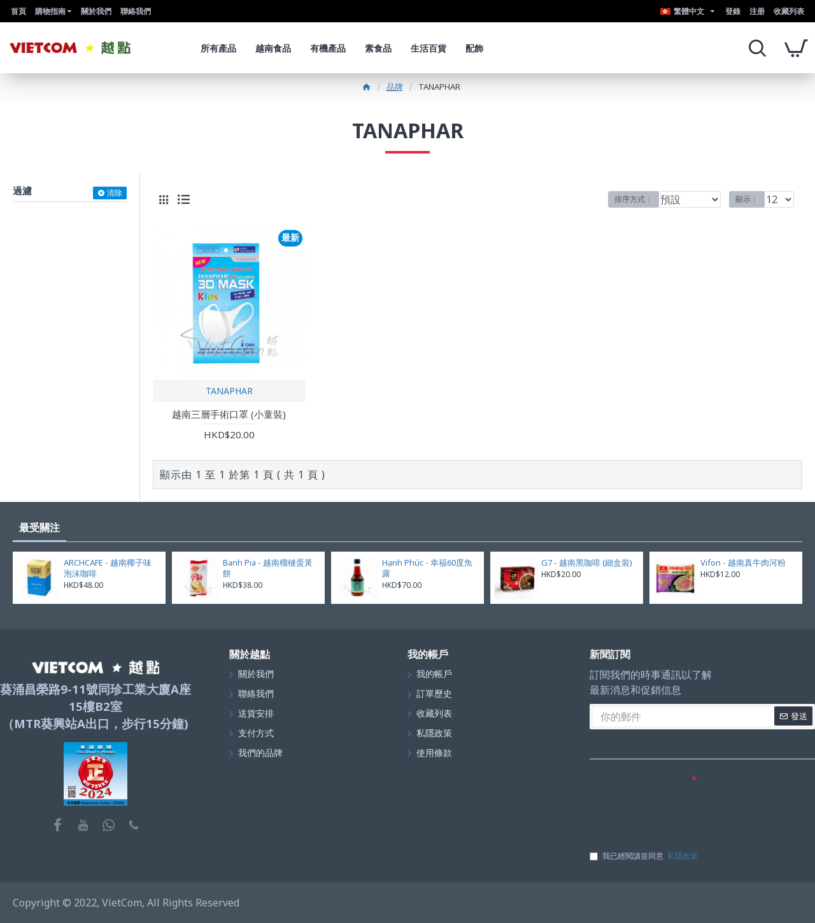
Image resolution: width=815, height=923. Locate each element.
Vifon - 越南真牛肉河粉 (743, 562)
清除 (114, 192)
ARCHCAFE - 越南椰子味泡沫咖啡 (108, 568)
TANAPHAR (229, 391)
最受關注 (39, 527)
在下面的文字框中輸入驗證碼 (639, 778)
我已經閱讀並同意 (645, 856)
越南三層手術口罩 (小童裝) (229, 414)
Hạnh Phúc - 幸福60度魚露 (427, 568)
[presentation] (686, 813)
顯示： (750, 199)
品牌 (394, 86)
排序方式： (633, 199)
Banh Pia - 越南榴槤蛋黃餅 (268, 568)
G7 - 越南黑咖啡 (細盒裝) (586, 562)
